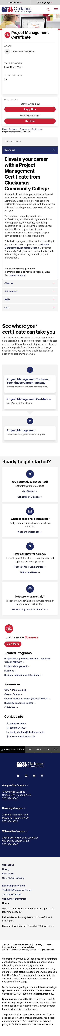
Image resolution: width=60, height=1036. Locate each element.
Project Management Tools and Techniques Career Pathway (27, 660)
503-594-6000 (10, 798)
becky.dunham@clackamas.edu (25, 732)
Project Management (17, 666)
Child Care (11, 707)
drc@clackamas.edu (42, 994)
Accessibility (27, 947)
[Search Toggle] (48, 9)
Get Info (30, 121)
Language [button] (43, 2)
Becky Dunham (16, 723)
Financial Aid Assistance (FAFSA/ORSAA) (27, 698)
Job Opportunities (12, 894)
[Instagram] (41, 775)
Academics (13, 129)
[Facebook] (18, 775)
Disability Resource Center (20, 703)
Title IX (5, 944)
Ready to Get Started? (13, 749)
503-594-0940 (10, 844)
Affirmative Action (22, 944)
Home (5, 129)
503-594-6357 (20, 994)
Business (10, 670)
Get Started (30, 491)
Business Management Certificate (24, 675)
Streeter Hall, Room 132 (21, 736)
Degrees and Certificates (31, 129)
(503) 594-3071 (16, 728)
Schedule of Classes (30, 497)
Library (6, 869)
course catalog (17, 275)
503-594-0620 (10, 821)
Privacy (38, 944)
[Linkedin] (26, 775)
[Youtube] (34, 775)
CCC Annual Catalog (16, 690)
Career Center (13, 694)
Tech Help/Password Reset (16, 890)
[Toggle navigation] (56, 9)
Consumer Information (14, 899)
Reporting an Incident (13, 885)
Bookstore (8, 873)
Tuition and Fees (30, 572)
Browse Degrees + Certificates (30, 609)
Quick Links (14, 2)
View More (13, 644)
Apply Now (30, 109)
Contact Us (8, 865)
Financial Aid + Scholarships (30, 567)
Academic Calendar (28, 532)
